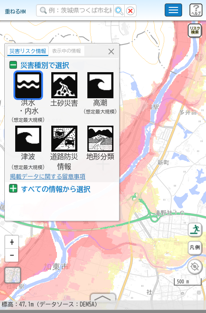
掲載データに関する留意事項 (47, 176)
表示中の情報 (66, 50)
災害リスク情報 (28, 50)
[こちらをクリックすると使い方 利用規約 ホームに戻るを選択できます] (173, 10)
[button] (11, 245)
